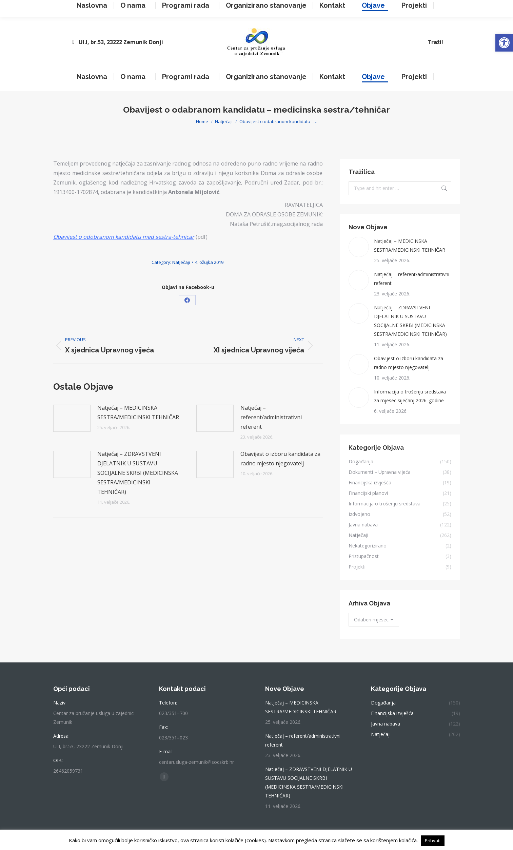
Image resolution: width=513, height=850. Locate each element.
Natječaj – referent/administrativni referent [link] (271, 417)
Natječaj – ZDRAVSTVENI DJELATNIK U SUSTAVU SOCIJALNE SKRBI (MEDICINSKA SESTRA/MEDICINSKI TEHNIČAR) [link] (137, 473)
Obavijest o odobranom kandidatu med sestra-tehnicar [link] (123, 236)
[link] (504, 43)
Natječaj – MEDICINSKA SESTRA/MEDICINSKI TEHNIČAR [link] (138, 412)
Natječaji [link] (181, 262)
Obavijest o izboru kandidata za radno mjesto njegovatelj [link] (280, 458)
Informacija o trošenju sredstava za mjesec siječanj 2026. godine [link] (410, 396)
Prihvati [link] (432, 840)
